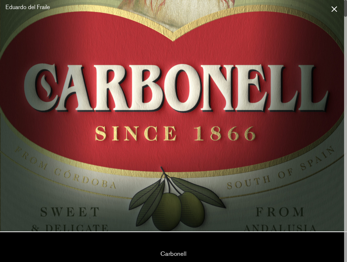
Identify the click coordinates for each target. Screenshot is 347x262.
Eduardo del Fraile (27, 7)
